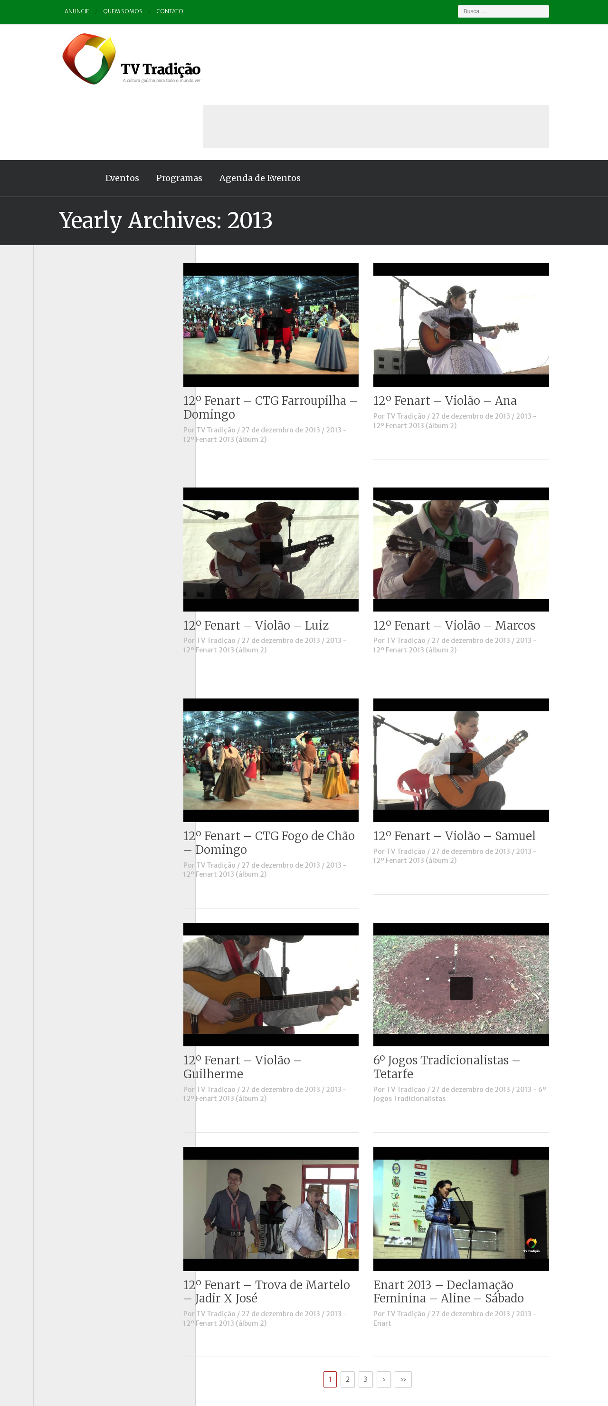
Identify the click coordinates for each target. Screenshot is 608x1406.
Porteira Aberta (68, 448)
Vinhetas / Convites (75, 514)
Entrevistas (62, 369)
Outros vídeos (66, 422)
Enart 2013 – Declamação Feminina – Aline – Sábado (474, 1224)
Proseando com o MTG (80, 461)
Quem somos (98, 11)
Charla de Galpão (70, 317)
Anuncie (51, 11)
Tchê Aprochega (69, 474)
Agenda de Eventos (234, 110)
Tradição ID (61, 488)
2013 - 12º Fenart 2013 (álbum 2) (290, 367)
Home (52, 111)
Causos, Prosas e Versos (81, 304)
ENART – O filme (70, 357)
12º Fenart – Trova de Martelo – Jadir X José (292, 1224)
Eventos (97, 110)
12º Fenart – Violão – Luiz (281, 558)
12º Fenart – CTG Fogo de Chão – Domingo (294, 775)
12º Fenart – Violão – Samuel (480, 768)
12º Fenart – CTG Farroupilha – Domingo (296, 340)
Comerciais (61, 330)
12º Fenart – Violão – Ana (470, 333)
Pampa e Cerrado (70, 435)
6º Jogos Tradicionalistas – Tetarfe (472, 999)
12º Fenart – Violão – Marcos (480, 558)
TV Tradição (241, 362)
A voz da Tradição (72, 291)
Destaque (58, 343)
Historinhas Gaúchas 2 (79, 396)
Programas (154, 110)
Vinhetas (57, 501)
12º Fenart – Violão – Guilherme (268, 999)
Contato (145, 11)
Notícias (56, 409)
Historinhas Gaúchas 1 (78, 383)
